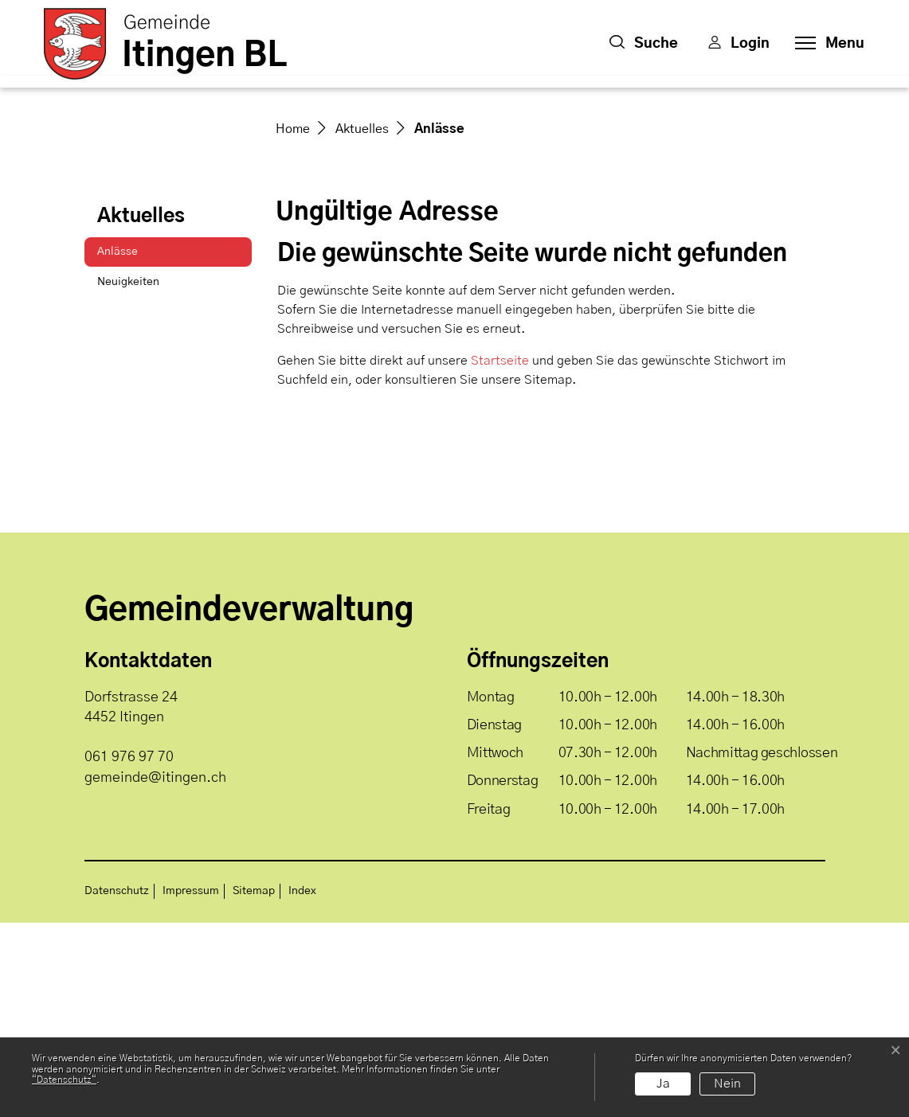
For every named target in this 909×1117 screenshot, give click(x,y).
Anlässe (137, 450)
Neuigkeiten (128, 476)
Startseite (500, 555)
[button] (643, 44)
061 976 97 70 (129, 951)
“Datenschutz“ (64, 1079)
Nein (727, 1083)
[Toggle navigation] (825, 44)
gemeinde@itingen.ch (155, 971)
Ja (663, 1083)
